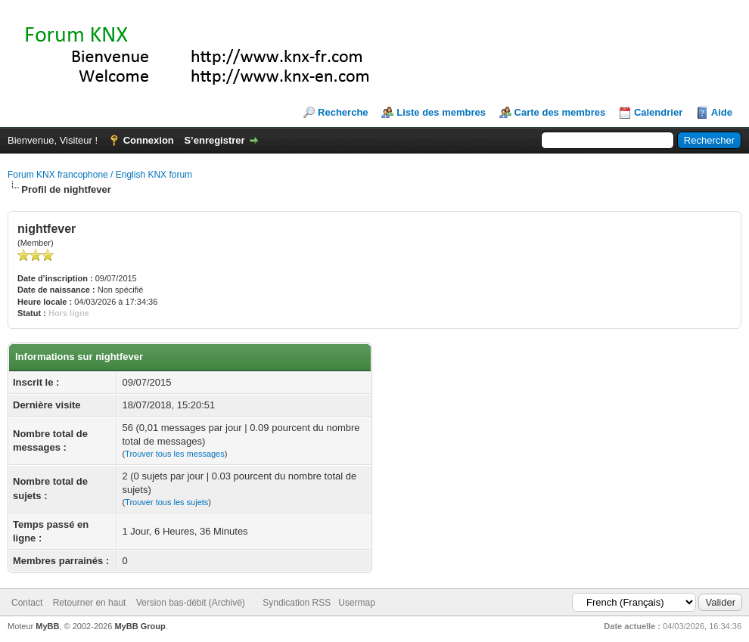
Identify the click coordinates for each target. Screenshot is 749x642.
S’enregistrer (214, 140)
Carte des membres (560, 112)
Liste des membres (441, 112)
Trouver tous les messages (175, 453)
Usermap (356, 602)
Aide (721, 112)
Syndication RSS (297, 602)
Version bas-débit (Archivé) (190, 602)
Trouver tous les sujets (166, 502)
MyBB (47, 626)
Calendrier (658, 112)
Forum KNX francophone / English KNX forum (100, 174)
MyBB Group (139, 626)
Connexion (148, 140)
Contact (26, 602)
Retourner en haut (89, 602)
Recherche (343, 112)
